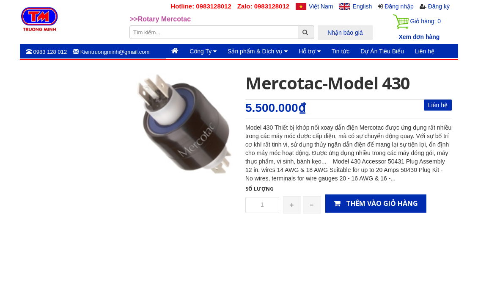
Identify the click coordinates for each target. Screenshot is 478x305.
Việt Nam (321, 6)
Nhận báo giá (345, 32)
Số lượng (259, 188)
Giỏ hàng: (417, 21)
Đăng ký (439, 6)
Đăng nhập (399, 6)
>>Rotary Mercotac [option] (160, 19)
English (362, 6)
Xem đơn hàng (419, 36)
